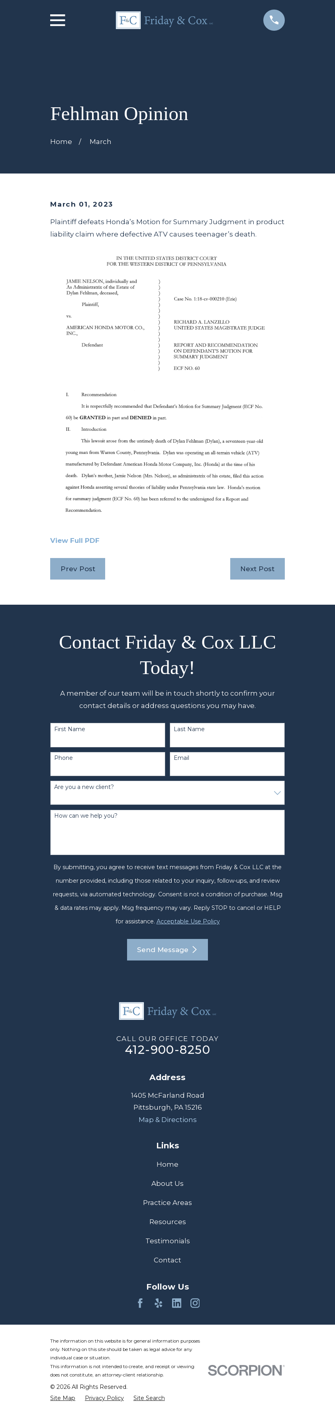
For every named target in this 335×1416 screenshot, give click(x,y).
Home (167, 1164)
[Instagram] (195, 1303)
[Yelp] (158, 1303)
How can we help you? (86, 816)
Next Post (257, 569)
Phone (63, 758)
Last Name (189, 729)
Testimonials (167, 1241)
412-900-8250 (167, 1050)
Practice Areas (167, 1203)
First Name (69, 729)
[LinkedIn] (177, 1303)
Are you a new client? (84, 787)
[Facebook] (140, 1303)
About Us (167, 1183)
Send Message (167, 950)
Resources (167, 1222)
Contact (167, 1260)
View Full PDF (75, 540)
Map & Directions (168, 1120)
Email (181, 758)
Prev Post (78, 569)
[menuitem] (62, 1398)
